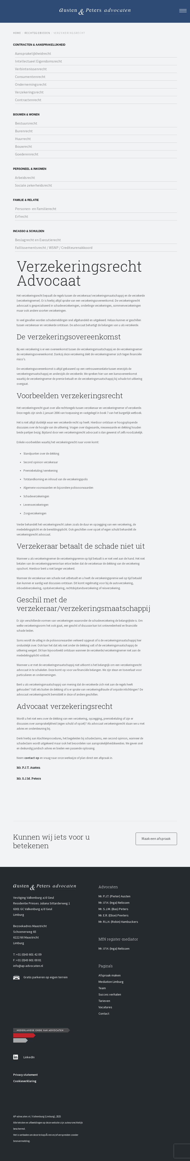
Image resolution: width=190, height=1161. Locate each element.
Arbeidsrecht (25, 177)
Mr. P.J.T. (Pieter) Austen (114, 896)
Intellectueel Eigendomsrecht (38, 61)
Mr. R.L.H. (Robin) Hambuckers (118, 922)
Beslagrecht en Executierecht (38, 240)
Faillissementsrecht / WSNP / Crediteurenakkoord (53, 247)
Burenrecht (24, 131)
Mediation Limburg (111, 982)
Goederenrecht (26, 154)
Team (102, 988)
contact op (31, 758)
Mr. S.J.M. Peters (29, 778)
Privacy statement (25, 1075)
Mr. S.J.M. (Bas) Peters (113, 909)
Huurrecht (23, 138)
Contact (104, 1013)
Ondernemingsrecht (31, 84)
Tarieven (104, 1001)
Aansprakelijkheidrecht (33, 53)
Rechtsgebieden (37, 33)
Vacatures (105, 1007)
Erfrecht (21, 216)
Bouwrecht (23, 146)
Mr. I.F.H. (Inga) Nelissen (114, 903)
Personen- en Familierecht (35, 208)
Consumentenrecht (30, 76)
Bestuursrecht (26, 123)
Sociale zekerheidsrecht (33, 185)
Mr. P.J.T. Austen (28, 768)
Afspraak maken (110, 975)
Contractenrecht (28, 100)
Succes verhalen (110, 994)
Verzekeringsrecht (29, 92)
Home (17, 33)
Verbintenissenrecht (31, 69)
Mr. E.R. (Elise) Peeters (114, 915)
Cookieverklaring (24, 1081)
